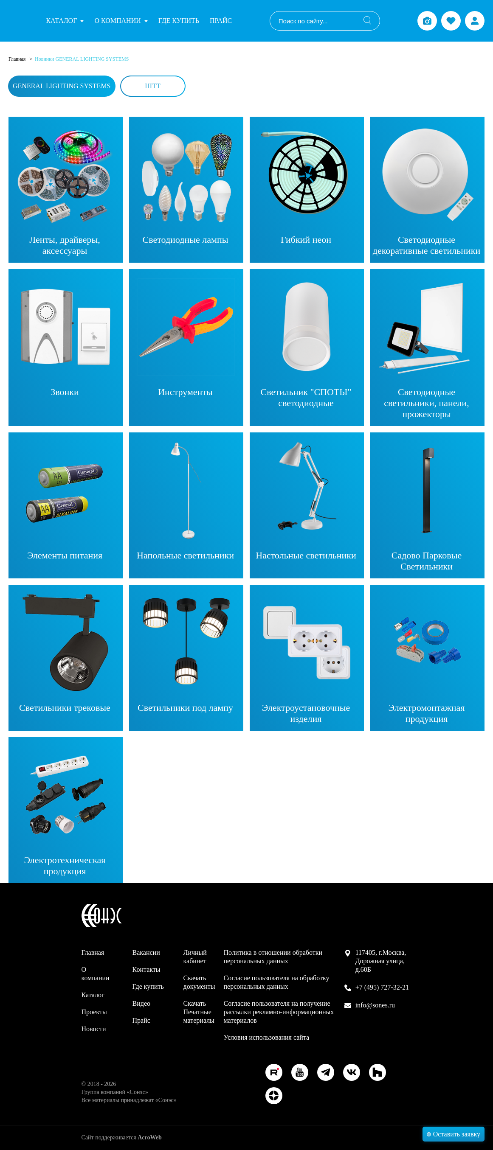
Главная (17, 59)
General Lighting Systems (62, 86)
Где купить (178, 20)
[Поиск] (367, 21)
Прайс (221, 20)
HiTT (152, 86)
